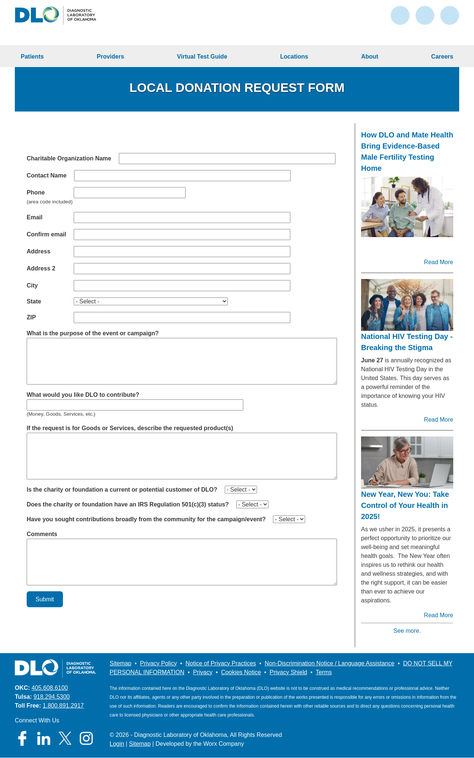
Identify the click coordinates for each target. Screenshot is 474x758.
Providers (110, 56)
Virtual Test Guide (202, 56)
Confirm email (46, 234)
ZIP (31, 317)
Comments (42, 534)
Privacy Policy (158, 663)
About (369, 56)
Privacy (202, 672)
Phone (36, 192)
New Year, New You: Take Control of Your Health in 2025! (405, 505)
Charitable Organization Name (69, 158)
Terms (324, 672)
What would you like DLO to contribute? (83, 395)
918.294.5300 (51, 697)
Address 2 (41, 268)
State (34, 301)
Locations (294, 56)
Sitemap (120, 663)
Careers (442, 56)
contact (400, 15)
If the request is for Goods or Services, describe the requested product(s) (130, 428)
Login (117, 744)
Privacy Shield (288, 672)
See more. (407, 631)
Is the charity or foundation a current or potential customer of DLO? (122, 489)
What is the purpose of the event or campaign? (92, 333)
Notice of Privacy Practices (221, 663)
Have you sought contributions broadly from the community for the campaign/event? (146, 519)
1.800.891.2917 (63, 705)
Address (38, 251)
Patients (32, 56)
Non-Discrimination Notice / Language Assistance (329, 663)
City (32, 285)
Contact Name (47, 175)
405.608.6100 (49, 688)
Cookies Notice (241, 672)
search (449, 15)
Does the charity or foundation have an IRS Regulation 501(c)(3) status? (128, 504)
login (424, 15)
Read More (438, 262)
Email (35, 217)
